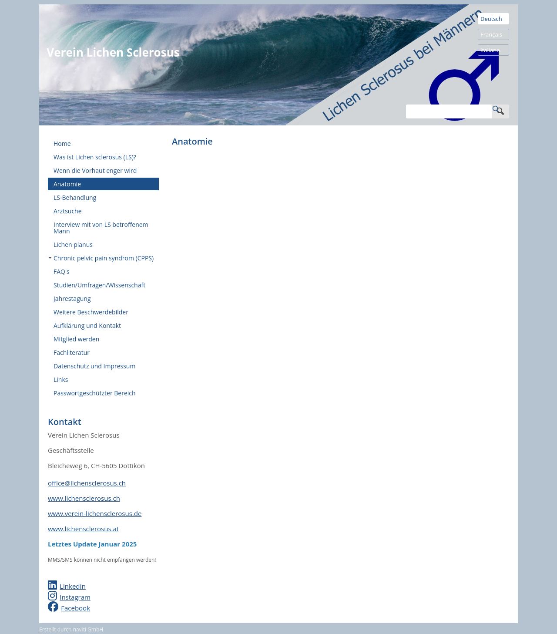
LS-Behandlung (75, 197)
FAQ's (62, 271)
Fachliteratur (72, 352)
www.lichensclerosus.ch (84, 498)
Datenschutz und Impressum (94, 366)
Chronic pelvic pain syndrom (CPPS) (101, 258)
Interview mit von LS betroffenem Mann (101, 227)
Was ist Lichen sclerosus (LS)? (95, 157)
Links (61, 379)
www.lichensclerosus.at (83, 528)
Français (491, 34)
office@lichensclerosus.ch (87, 483)
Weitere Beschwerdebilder (91, 312)
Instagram (75, 597)
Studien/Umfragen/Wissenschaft (99, 285)
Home (62, 143)
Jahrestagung (72, 298)
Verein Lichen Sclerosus (113, 52)
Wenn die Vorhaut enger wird (95, 170)
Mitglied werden (76, 339)
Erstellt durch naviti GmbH (71, 629)
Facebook (75, 608)
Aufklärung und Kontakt (87, 325)
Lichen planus (73, 244)
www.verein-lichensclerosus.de (94, 513)
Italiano (490, 50)
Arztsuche (68, 211)
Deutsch (491, 19)
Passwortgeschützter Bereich (95, 393)
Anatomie (67, 184)
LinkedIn (73, 586)
